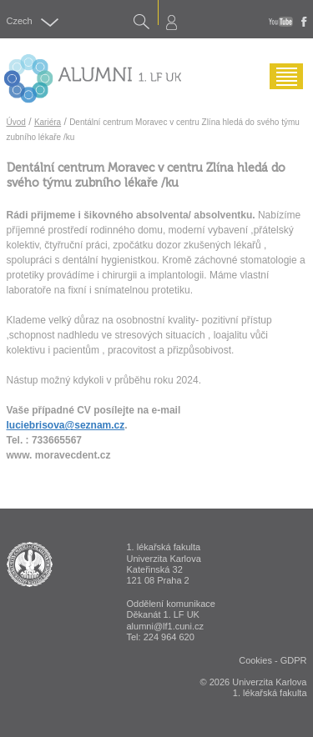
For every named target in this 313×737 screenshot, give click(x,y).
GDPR (293, 660)
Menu (282, 88)
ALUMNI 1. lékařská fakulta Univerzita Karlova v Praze (30, 564)
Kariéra (47, 122)
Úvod (16, 122)
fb (304, 22)
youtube (281, 22)
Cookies (255, 660)
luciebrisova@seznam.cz (66, 425)
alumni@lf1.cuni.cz (165, 626)
